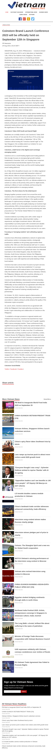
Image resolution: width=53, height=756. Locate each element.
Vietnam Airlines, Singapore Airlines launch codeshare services (21, 716)
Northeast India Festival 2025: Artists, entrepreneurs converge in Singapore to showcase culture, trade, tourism (31, 613)
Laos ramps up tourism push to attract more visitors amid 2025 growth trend (25, 725)
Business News (43, 12)
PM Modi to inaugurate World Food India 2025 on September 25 (21, 707)
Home (6, 12)
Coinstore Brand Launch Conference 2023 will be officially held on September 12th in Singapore (25, 35)
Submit (24, 691)
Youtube (20, 369)
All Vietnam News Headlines (14, 704)
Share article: (8, 383)
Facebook (13, 369)
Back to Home (6, 25)
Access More (47, 399)
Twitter (7, 369)
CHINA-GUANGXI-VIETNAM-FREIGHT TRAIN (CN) (18, 711)
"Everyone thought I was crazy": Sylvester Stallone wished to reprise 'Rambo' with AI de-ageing (31, 470)
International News (31, 12)
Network (31, 14)
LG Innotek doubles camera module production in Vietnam (19, 741)
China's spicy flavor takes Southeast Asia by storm (17, 720)
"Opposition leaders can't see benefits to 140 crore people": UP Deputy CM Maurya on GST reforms (33, 483)
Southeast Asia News (17, 12)
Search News (23, 14)
